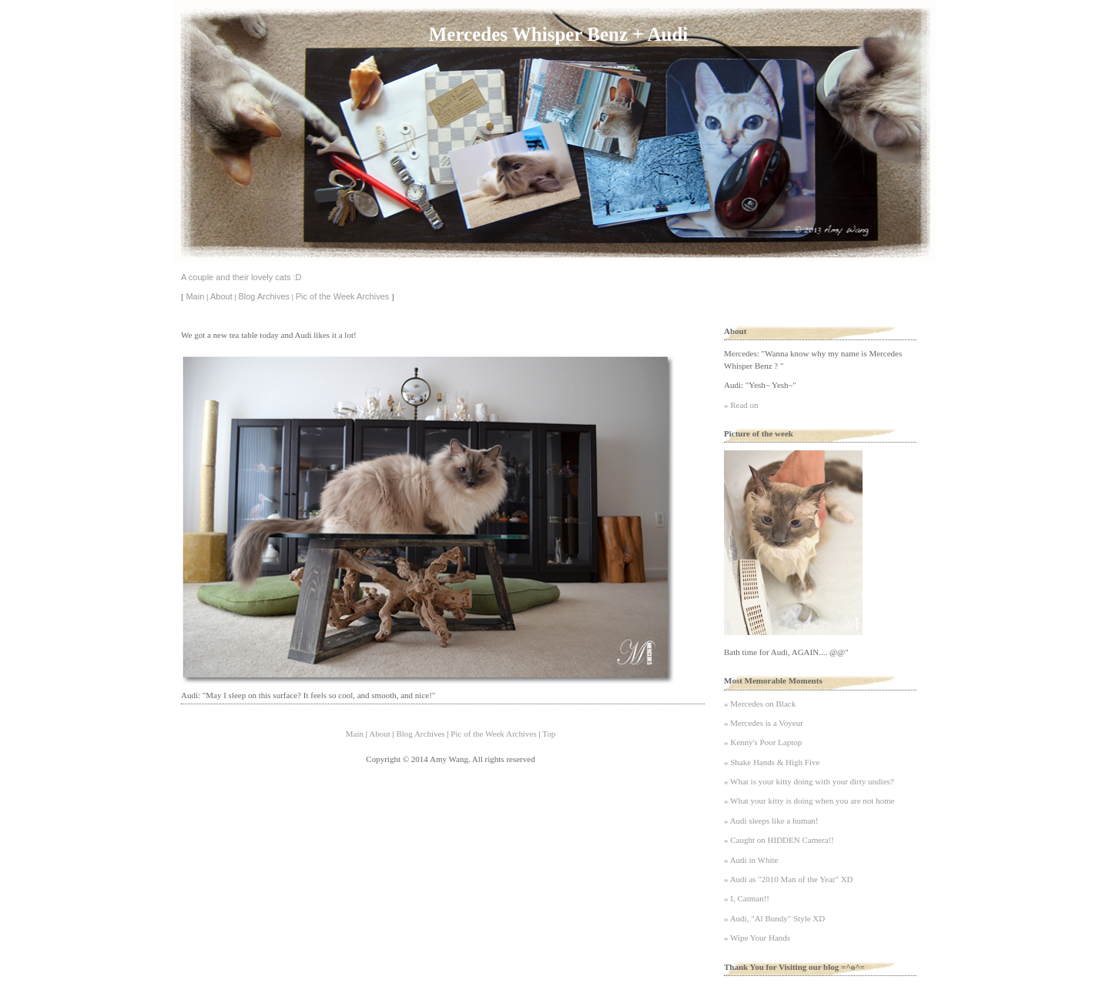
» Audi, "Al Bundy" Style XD (774, 918)
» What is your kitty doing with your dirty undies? (809, 781)
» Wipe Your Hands (757, 937)
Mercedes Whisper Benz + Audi (558, 34)
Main (195, 296)
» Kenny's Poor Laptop (763, 742)
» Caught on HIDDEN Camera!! (779, 839)
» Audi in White (751, 859)
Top (548, 733)
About (221, 296)
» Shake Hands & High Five (771, 762)
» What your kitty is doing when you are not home (809, 800)
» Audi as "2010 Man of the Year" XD (788, 879)
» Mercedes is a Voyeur (763, 722)
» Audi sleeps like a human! (771, 820)
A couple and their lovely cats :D (241, 277)
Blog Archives (264, 296)
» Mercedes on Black (760, 703)
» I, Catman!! (746, 898)
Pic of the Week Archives (342, 296)
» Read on (741, 405)
